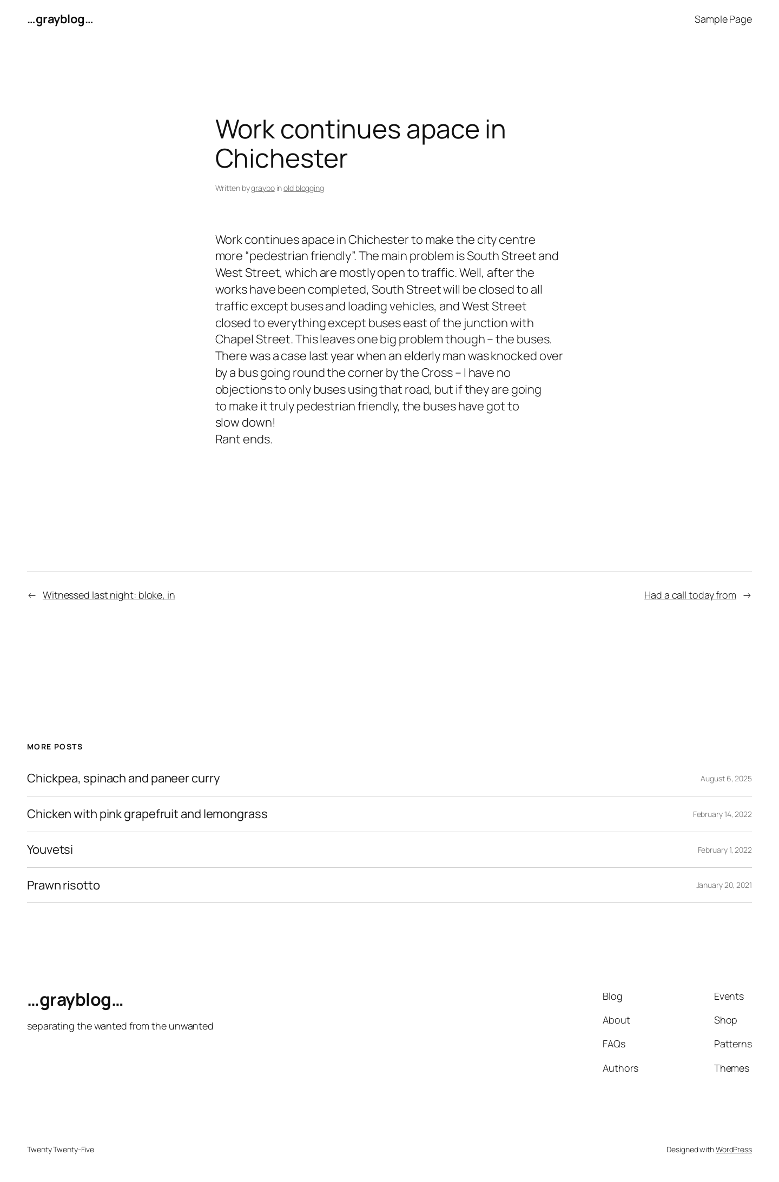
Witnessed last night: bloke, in (109, 594)
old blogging (303, 188)
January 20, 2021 (724, 885)
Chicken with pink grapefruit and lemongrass (147, 814)
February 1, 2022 (725, 850)
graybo (262, 188)
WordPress (734, 1149)
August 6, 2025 (726, 778)
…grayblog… (60, 19)
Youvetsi (50, 849)
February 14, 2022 (722, 814)
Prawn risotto (63, 885)
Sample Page (723, 18)
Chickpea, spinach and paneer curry (123, 778)
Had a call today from (690, 594)
